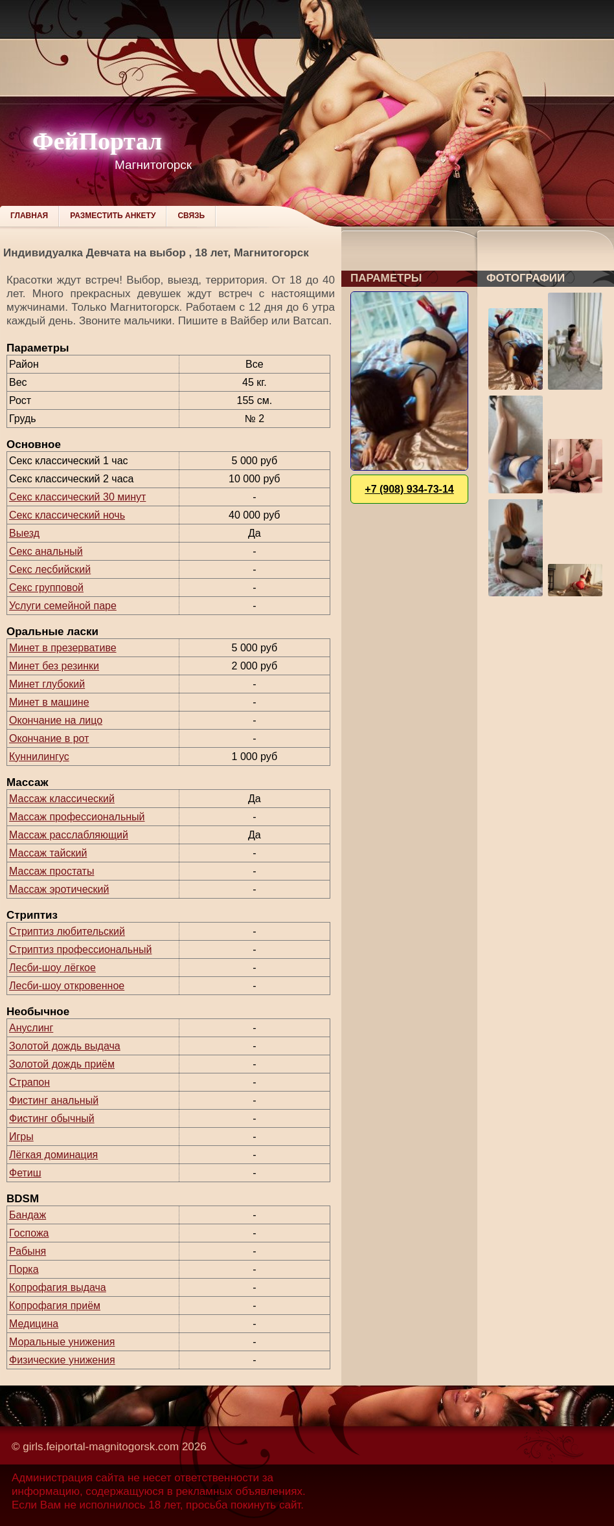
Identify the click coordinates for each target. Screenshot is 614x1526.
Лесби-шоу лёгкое (52, 967)
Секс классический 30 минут (77, 496)
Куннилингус (39, 756)
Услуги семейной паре (63, 605)
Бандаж (27, 1214)
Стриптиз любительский (67, 931)
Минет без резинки (54, 665)
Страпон (29, 1082)
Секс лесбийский (50, 569)
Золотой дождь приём (62, 1064)
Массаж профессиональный (77, 816)
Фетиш (25, 1172)
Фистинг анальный (53, 1100)
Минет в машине (49, 702)
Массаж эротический (59, 889)
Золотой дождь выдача (64, 1045)
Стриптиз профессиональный (80, 949)
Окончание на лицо (55, 720)
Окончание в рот (49, 738)
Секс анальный (46, 551)
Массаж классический (62, 798)
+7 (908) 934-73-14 (409, 489)
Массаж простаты (51, 871)
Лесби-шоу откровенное (66, 985)
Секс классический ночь (67, 515)
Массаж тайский (48, 852)
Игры (21, 1136)
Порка (24, 1269)
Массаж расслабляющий (68, 834)
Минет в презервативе (63, 647)
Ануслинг (31, 1027)
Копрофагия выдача (57, 1287)
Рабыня (27, 1251)
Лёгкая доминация (53, 1154)
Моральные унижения (62, 1341)
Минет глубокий (47, 684)
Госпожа (29, 1233)
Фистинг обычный (52, 1118)
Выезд (24, 533)
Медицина (33, 1323)
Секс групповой (46, 587)
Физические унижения (62, 1359)
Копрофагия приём (54, 1305)
